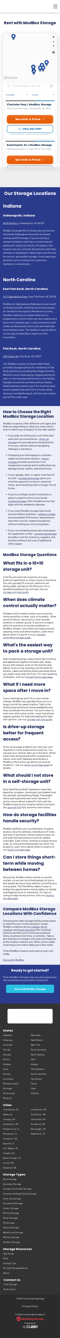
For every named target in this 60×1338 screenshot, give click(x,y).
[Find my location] (53, 52)
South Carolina (26, 929)
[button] (46, 63)
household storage (29, 478)
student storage (17, 501)
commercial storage (45, 533)
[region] (30, 57)
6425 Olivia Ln (10, 223)
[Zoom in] (53, 37)
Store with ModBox (13, 959)
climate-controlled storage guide (24, 636)
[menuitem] (16, 1035)
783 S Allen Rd (11, 356)
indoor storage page (18, 849)
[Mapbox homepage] (11, 78)
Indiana (35, 926)
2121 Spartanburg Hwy (15, 296)
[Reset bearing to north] (53, 46)
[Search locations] (27, 85)
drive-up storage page (36, 764)
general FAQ (14, 807)
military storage (47, 514)
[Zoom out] (53, 41)
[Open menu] (55, 6)
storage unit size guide (16, 592)
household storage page (39, 676)
